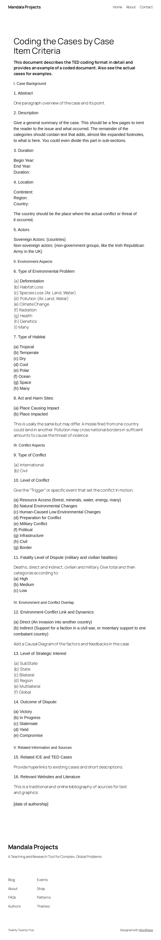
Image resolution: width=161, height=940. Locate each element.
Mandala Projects (24, 7)
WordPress (146, 930)
